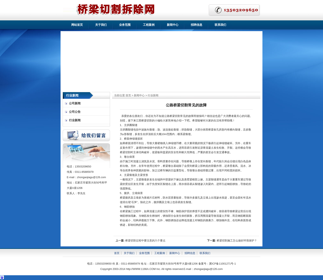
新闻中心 (172, 24)
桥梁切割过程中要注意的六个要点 (145, 240)
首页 (128, 95)
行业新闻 (153, 95)
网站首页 (77, 24)
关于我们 (101, 24)
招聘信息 (196, 24)
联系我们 (220, 24)
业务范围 (125, 24)
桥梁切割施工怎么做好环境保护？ (237, 240)
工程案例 (148, 24)
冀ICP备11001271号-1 (222, 263)
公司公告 (75, 111)
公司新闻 (75, 103)
